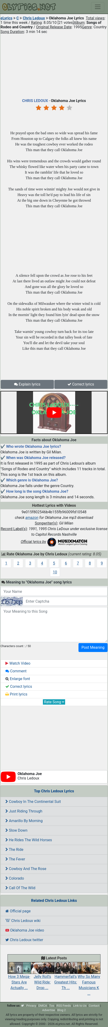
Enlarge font (17, 679)
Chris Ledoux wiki (23, 920)
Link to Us (79, 1005)
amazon (31, 517)
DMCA (42, 1005)
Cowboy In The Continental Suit (33, 801)
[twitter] (22, 1005)
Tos (51, 1005)
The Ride (14, 849)
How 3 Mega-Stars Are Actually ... (19, 977)
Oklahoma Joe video (24, 930)
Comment (15, 671)
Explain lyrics (27, 384)
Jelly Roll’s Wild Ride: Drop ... (42, 977)
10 (55, 572)
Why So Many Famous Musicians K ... (89, 980)
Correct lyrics (80, 384)
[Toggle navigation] (97, 6)
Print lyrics (16, 694)
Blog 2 (61, 1010)
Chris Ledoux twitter (24, 940)
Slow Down (16, 830)
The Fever (15, 859)
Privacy (31, 1005)
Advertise (48, 1010)
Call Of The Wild (20, 888)
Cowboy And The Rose (25, 869)
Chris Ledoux (34, 18)
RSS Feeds (63, 1005)
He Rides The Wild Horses (28, 840)
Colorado (14, 878)
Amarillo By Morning (24, 821)
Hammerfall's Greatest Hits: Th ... (65, 977)
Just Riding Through (23, 811)
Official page (18, 911)
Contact (94, 1005)
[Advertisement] (54, 65)
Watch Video (17, 663)
